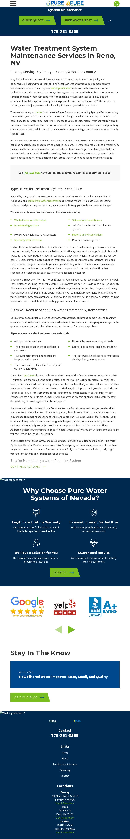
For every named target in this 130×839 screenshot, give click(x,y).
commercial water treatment (44, 201)
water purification (61, 88)
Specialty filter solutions (28, 240)
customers (30, 375)
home (39, 112)
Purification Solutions (65, 764)
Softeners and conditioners (87, 220)
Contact (65, 776)
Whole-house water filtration (30, 220)
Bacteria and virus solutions (87, 234)
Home (65, 752)
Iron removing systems (26, 225)
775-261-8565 (65, 31)
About (65, 758)
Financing (65, 770)
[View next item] (72, 630)
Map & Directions (65, 803)
